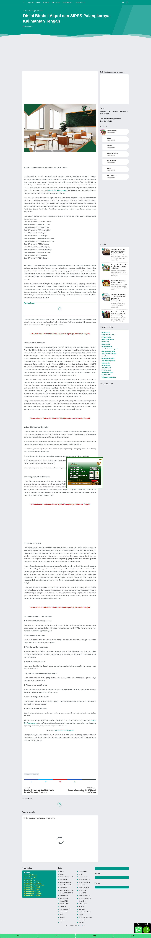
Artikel (38, 2)
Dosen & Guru (83, 904)
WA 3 (94, 936)
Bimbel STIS (82, 893)
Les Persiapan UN (65, 909)
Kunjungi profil (111, 132)
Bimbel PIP (82, 885)
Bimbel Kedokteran (84, 882)
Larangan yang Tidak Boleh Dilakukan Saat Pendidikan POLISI (118, 251)
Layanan (31, 2)
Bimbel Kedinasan (65, 882)
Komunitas (82, 906)
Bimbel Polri (79, 2)
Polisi (61, 914)
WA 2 (56, 936)
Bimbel (81, 874)
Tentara (62, 920)
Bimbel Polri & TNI (84, 887)
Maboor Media (81, 925)
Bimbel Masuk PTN (65, 885)
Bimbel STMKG (64, 895)
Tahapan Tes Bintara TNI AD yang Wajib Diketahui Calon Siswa (119, 266)
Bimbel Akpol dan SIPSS (32, 774)
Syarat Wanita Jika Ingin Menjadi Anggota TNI (119, 313)
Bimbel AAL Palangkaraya (57, 190)
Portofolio (46, 2)
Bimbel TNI (82, 901)
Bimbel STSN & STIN (85, 898)
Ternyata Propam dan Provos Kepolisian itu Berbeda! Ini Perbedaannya (118, 297)
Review (81, 914)
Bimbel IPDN (63, 879)
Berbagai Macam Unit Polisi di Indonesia (118, 281)
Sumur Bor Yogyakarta (85, 917)
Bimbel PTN (82, 890)
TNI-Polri (81, 922)
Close (100, 459)
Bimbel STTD (64, 901)
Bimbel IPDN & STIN (84, 879)
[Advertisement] (75, 54)
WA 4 (132, 936)
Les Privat (82, 909)
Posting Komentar (27, 26)
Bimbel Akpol (67, 2)
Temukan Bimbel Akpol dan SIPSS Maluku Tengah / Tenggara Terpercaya (39, 791)
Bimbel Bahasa (83, 877)
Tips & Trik (82, 920)
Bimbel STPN (64, 898)
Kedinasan (63, 906)
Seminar (62, 917)
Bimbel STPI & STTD (85, 895)
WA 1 (19, 936)
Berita (61, 874)
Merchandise (64, 912)
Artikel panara (83, 871)
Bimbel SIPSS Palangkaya (64, 730)
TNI (61, 922)
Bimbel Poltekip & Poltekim (66, 890)
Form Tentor (56, 2)
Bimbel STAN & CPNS (66, 893)
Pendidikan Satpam (85, 912)
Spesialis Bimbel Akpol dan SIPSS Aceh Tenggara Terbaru (82, 791)
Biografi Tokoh (64, 904)
